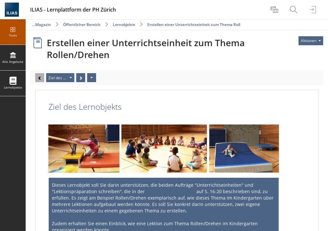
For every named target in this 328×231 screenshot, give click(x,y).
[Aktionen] (91, 77)
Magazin (43, 24)
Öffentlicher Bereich (82, 24)
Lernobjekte (124, 24)
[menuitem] (275, 9)
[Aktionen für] (311, 40)
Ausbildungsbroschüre (170, 191)
